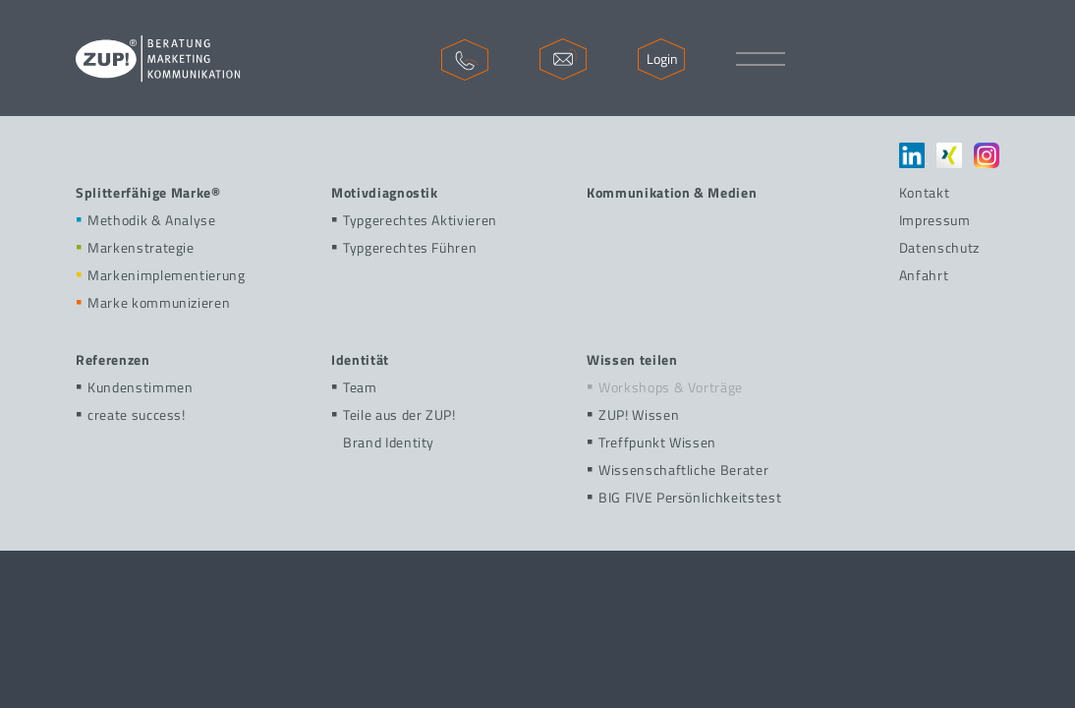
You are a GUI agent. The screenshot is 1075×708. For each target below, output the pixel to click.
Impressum (935, 219)
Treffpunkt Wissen (651, 442)
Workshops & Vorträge (665, 387)
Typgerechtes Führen (404, 247)
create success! (131, 414)
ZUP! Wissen (633, 414)
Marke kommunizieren (153, 302)
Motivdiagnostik (384, 192)
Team (354, 387)
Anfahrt (924, 275)
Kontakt (924, 192)
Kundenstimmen (134, 387)
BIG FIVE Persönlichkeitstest (684, 497)
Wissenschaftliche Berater (677, 469)
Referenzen (113, 359)
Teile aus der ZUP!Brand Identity (393, 428)
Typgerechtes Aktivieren (414, 219)
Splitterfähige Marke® (148, 192)
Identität (360, 359)
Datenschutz (939, 247)
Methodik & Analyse (146, 219)
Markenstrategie (135, 247)
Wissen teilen (632, 359)
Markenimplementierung (161, 275)
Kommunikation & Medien (672, 192)
